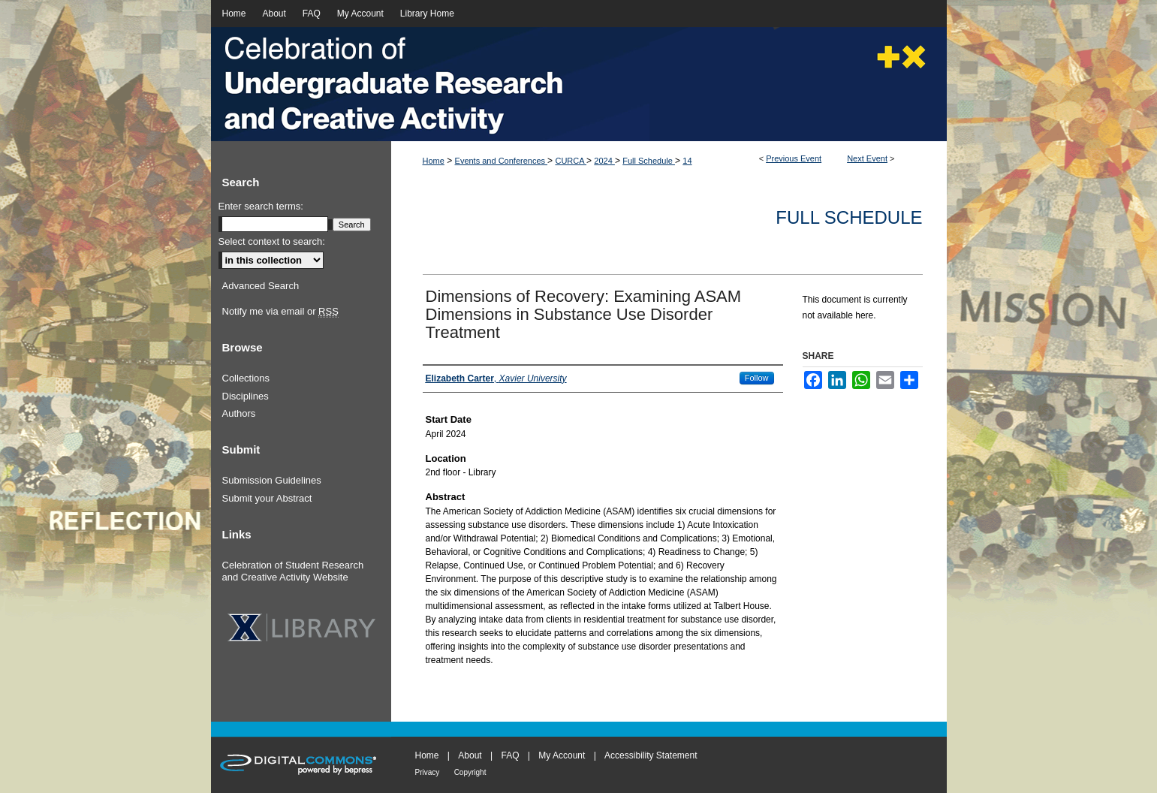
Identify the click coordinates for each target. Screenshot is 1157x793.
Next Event (867, 158)
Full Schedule (648, 160)
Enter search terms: (260, 206)
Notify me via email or (280, 312)
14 (686, 160)
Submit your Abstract (267, 498)
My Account (561, 755)
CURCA (570, 160)
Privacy (427, 772)
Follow (757, 377)
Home (433, 160)
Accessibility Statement (650, 755)
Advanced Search (261, 285)
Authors (239, 413)
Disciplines (245, 396)
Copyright (470, 772)
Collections (246, 378)
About (469, 755)
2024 (604, 160)
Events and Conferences (501, 160)
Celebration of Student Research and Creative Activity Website (293, 571)
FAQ (510, 755)
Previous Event (793, 158)
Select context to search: (271, 241)
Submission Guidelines (271, 480)
